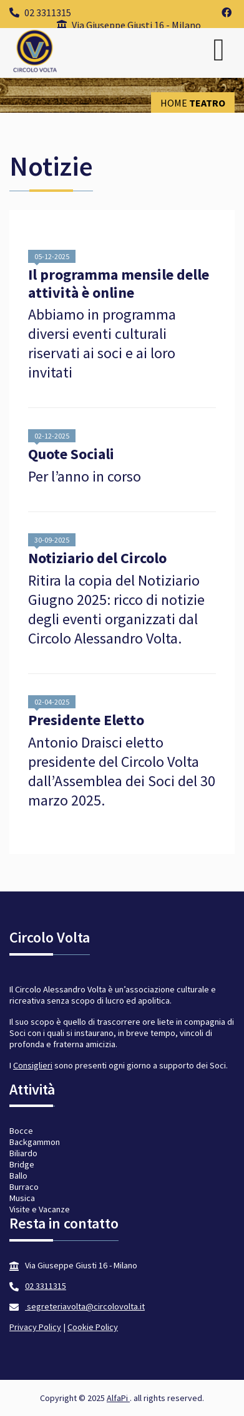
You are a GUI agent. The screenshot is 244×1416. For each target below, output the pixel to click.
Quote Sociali (71, 454)
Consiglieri (32, 1065)
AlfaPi (118, 1398)
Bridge (21, 1164)
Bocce (21, 1130)
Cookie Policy (92, 1327)
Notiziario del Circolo (97, 558)
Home (173, 103)
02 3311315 (40, 12)
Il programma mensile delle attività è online (118, 284)
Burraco (24, 1186)
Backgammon (34, 1142)
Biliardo (23, 1153)
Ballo (18, 1175)
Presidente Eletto (86, 720)
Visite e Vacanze (39, 1209)
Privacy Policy (35, 1327)
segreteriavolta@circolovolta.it (85, 1306)
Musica (22, 1198)
